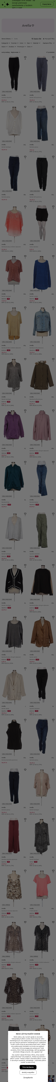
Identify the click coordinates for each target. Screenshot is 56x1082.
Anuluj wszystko (28, 1072)
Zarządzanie (28, 1077)
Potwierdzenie (28, 1067)
